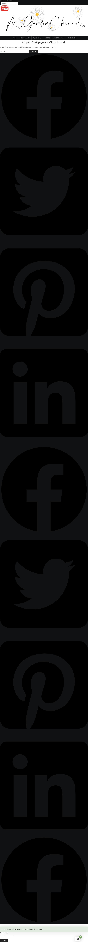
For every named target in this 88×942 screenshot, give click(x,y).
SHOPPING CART (58, 38)
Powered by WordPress (10, 929)
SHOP (14, 38)
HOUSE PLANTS (25, 38)
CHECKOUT (71, 38)
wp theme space (37, 929)
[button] (44, 140)
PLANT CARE (37, 38)
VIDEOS (47, 38)
